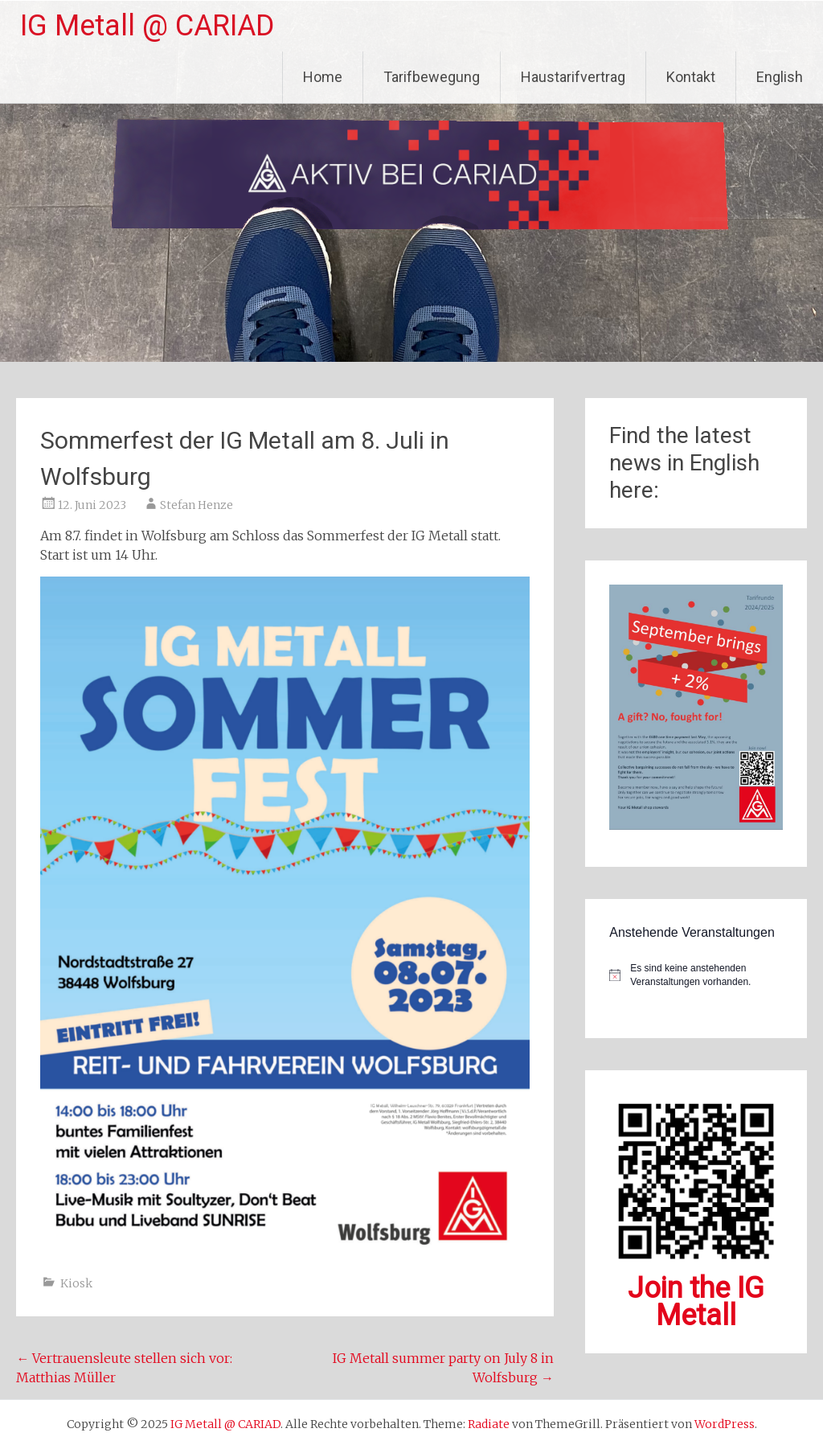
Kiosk (76, 1283)
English (779, 76)
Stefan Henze (196, 505)
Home (322, 76)
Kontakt (690, 76)
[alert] (695, 975)
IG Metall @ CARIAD (147, 26)
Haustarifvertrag (573, 76)
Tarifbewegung (431, 76)
